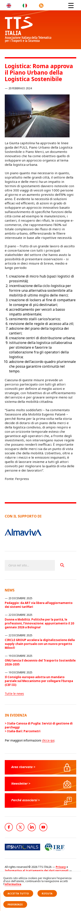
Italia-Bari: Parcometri (23, 731)
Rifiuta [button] (47, 893)
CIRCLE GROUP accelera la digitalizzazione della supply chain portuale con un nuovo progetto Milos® (40, 644)
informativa (13, 884)
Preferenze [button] (15, 904)
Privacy (61, 867)
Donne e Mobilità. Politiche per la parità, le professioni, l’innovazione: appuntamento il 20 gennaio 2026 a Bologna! (39, 623)
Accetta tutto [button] (18, 893)
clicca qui (48, 740)
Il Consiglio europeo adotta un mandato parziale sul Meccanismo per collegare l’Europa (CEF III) (39, 681)
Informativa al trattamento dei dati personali (36, 870)
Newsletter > (20, 783)
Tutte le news (14, 693)
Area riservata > (23, 767)
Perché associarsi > (25, 800)
